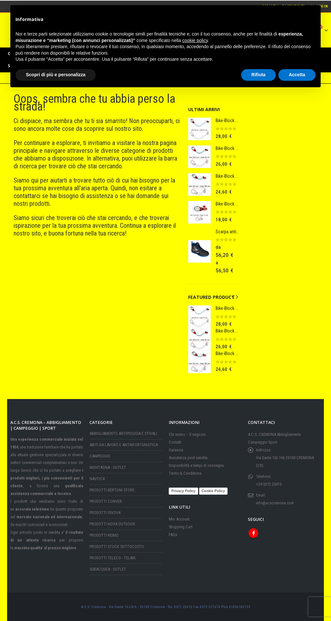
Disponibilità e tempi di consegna (196, 465)
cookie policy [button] (195, 40)
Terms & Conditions (185, 473)
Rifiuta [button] (258, 74)
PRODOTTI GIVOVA (105, 512)
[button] (233, 297)
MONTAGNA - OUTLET (108, 467)
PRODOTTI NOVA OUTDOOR (112, 523)
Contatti (175, 442)
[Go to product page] (199, 129)
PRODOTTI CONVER (106, 501)
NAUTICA (97, 478)
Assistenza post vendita (188, 457)
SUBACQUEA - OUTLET (108, 569)
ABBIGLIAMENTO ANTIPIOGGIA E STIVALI (123, 433)
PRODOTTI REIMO (104, 535)
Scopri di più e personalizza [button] (55, 74)
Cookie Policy (213, 490)
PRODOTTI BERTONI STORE (112, 490)
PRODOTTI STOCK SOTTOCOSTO (117, 546)
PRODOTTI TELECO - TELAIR (112, 557)
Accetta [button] (297, 74)
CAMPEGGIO (100, 456)
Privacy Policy (183, 490)
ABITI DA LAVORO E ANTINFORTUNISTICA (124, 444)
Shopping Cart (180, 526)
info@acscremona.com (275, 502)
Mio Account (179, 518)
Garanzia (176, 449)
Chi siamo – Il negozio (187, 434)
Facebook (253, 533)
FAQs (173, 534)
